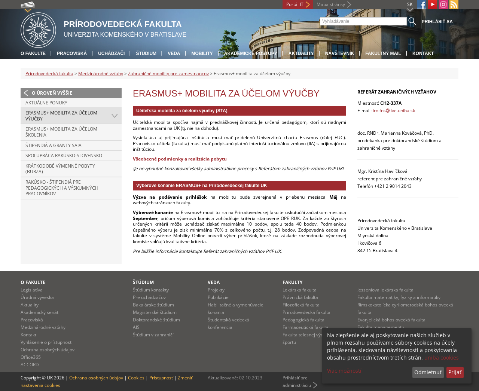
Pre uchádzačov (149, 297)
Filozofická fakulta (301, 305)
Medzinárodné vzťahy (100, 73)
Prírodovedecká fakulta (49, 73)
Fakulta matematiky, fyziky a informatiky (398, 297)
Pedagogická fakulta (303, 320)
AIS (136, 327)
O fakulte (33, 53)
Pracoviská (72, 53)
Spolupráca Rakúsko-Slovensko (63, 155)
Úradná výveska (37, 297)
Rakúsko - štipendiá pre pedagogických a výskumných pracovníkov (61, 188)
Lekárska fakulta (300, 290)
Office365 (31, 357)
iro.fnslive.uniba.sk (394, 110)
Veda (174, 53)
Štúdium (146, 53)
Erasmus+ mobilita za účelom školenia (61, 132)
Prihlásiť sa (437, 21)
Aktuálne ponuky (46, 103)
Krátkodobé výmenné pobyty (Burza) (60, 169)
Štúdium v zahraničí (153, 335)
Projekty (216, 290)
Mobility (202, 53)
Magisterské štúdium (155, 312)
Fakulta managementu (380, 327)
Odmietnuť (428, 372)
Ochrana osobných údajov (47, 349)
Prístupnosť (161, 378)
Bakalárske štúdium (153, 305)
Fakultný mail (383, 53)
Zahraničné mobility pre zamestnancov (168, 73)
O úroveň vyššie (52, 93)
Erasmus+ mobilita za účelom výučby (61, 116)
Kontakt (423, 53)
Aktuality (301, 53)
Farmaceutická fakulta (306, 327)
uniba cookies (441, 357)
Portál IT (294, 4)
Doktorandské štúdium (156, 320)
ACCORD (30, 364)
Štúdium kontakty (151, 290)
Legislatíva (32, 290)
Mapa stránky (331, 4)
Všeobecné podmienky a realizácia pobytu (180, 159)
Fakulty (292, 282)
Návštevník (339, 53)
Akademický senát (39, 312)
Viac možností (344, 370)
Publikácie (218, 297)
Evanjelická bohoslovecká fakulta (391, 320)
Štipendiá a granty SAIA (53, 145)
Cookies (136, 378)
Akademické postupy (250, 53)
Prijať (454, 372)
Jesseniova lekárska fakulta (385, 290)
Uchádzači (111, 53)
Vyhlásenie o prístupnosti (47, 342)
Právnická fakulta (300, 297)
